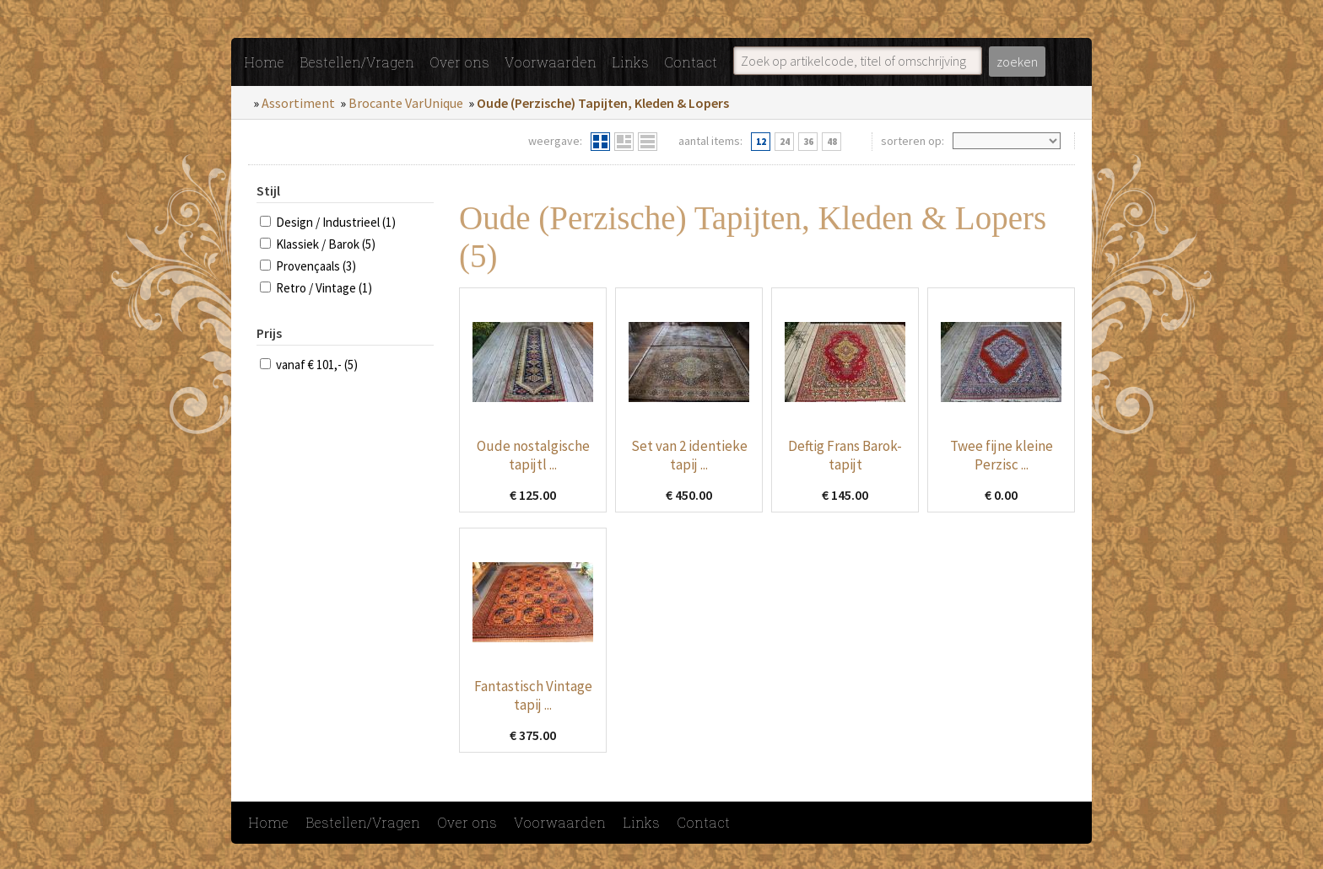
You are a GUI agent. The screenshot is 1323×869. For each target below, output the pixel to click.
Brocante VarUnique (405, 102)
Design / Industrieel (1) (336, 222)
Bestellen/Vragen (357, 62)
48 (832, 142)
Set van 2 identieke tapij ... (689, 455)
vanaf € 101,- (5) (317, 365)
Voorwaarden (551, 62)
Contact (690, 62)
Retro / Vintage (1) (324, 288)
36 (808, 142)
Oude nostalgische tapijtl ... (533, 455)
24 (785, 142)
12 (761, 142)
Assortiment (298, 102)
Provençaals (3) (316, 266)
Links (630, 62)
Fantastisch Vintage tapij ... (533, 695)
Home (264, 62)
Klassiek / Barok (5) (325, 244)
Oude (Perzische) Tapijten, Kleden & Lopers (603, 102)
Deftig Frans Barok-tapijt (845, 455)
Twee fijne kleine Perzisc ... (1001, 455)
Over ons (459, 62)
